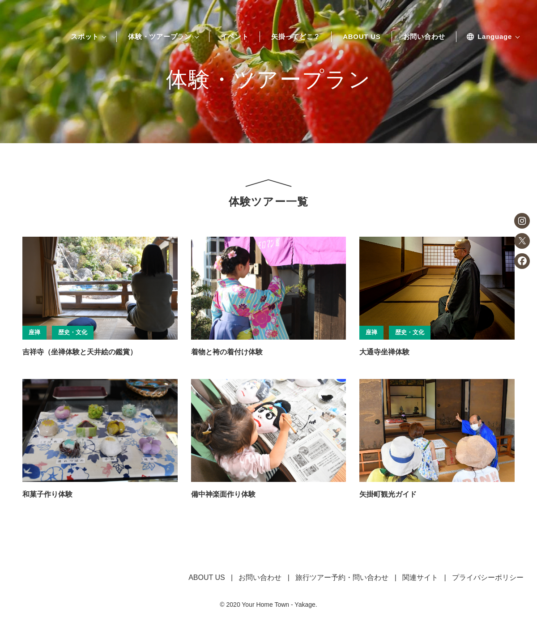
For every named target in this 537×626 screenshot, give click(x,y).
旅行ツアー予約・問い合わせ (341, 577)
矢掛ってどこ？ (295, 36)
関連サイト (420, 577)
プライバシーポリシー (488, 577)
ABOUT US (361, 36)
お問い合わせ (424, 36)
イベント (235, 36)
